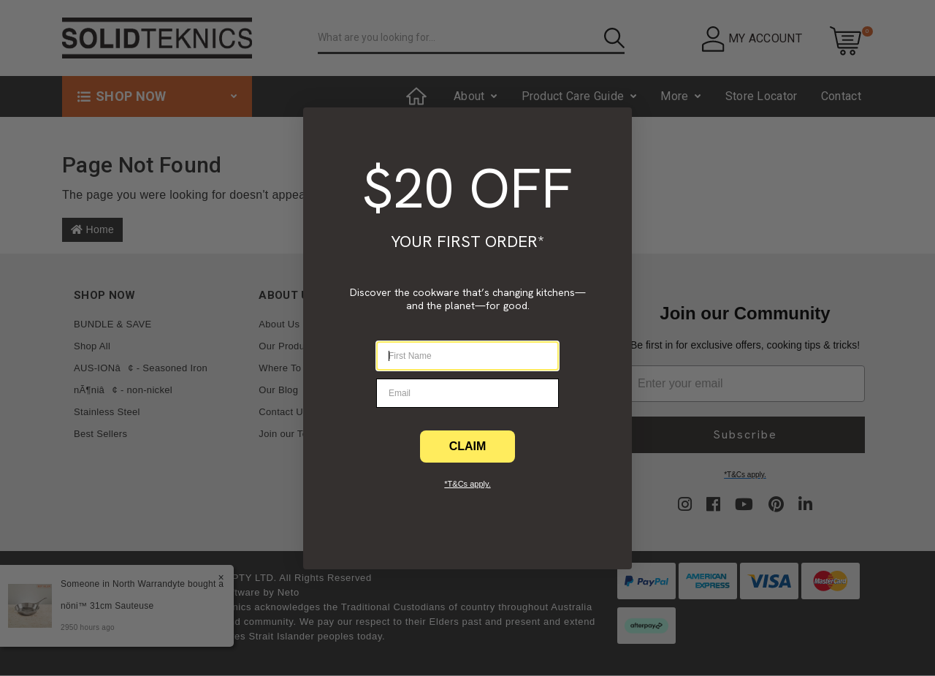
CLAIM (467, 446)
